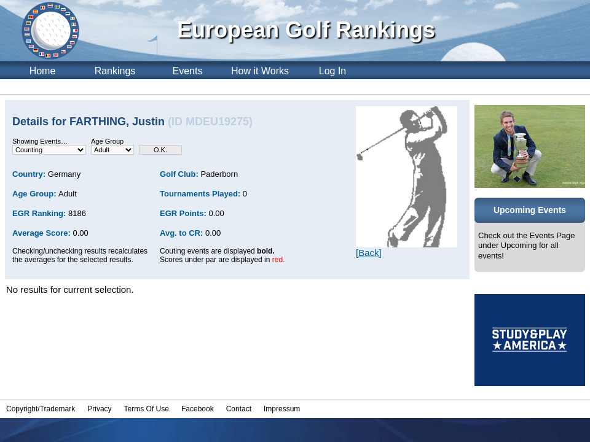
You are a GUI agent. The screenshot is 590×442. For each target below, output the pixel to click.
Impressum (282, 409)
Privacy (99, 409)
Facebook (197, 409)
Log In (332, 71)
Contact (238, 409)
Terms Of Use (146, 409)
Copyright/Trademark (40, 409)
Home (43, 71)
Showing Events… (40, 141)
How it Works (260, 71)
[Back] (369, 252)
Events (188, 71)
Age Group (107, 141)
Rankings (115, 71)
